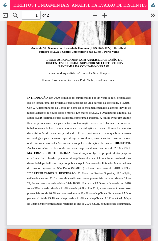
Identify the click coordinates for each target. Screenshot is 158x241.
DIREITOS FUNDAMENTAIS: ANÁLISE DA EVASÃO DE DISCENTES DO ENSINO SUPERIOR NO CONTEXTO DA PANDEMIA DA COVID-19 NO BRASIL (85, 5)
